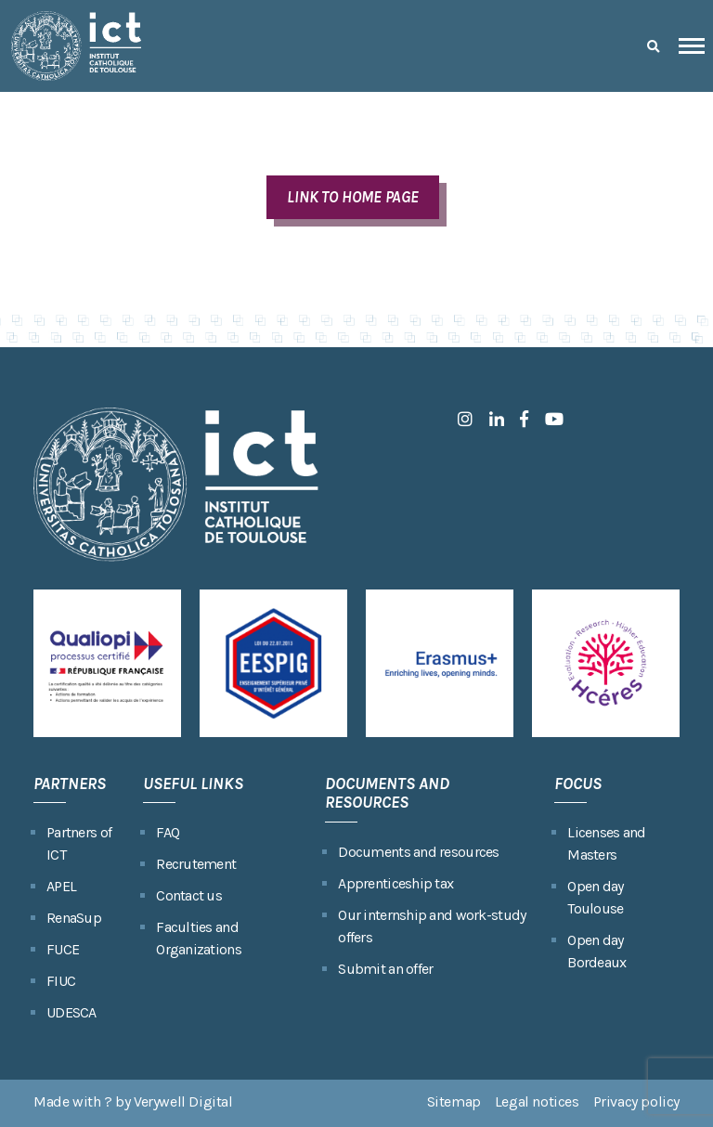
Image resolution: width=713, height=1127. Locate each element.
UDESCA (71, 1012)
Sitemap (454, 1101)
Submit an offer (385, 969)
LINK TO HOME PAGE (353, 197)
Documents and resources (418, 852)
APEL (61, 886)
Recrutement (196, 864)
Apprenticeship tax (395, 883)
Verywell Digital (183, 1101)
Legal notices (537, 1101)
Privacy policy (636, 1101)
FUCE (62, 949)
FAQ (167, 832)
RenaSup (73, 917)
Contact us (189, 895)
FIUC (60, 981)
